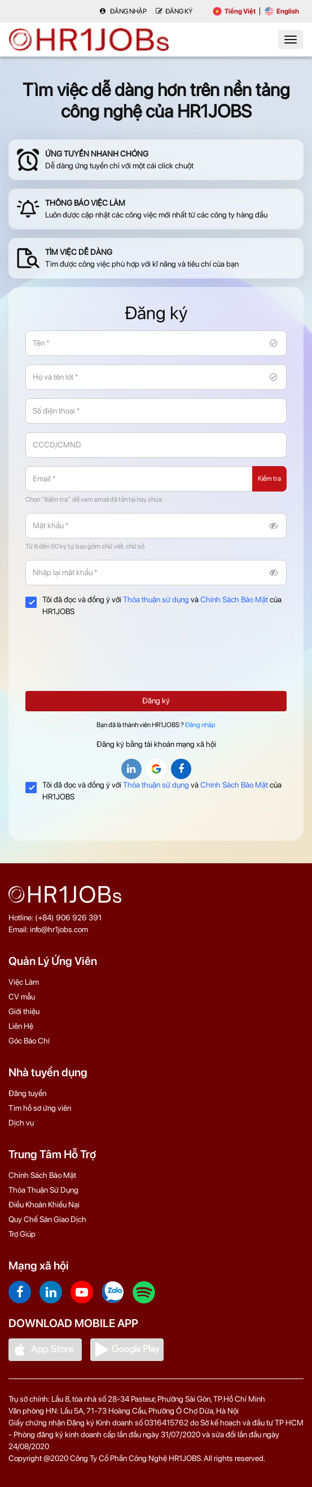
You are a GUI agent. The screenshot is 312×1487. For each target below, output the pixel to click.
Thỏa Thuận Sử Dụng (43, 1189)
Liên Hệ (20, 1026)
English (282, 11)
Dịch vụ (21, 1122)
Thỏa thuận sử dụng (156, 599)
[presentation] (111, 660)
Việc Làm (23, 981)
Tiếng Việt (234, 11)
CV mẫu (21, 996)
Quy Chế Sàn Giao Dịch (47, 1219)
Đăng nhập (123, 11)
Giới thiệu (23, 1011)
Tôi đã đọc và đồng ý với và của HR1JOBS (153, 605)
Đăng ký (156, 700)
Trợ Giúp (22, 1233)
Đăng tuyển (27, 1093)
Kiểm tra (269, 478)
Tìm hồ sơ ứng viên (39, 1107)
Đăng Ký (174, 11)
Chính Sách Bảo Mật (234, 599)
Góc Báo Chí (29, 1040)
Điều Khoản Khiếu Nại (44, 1204)
